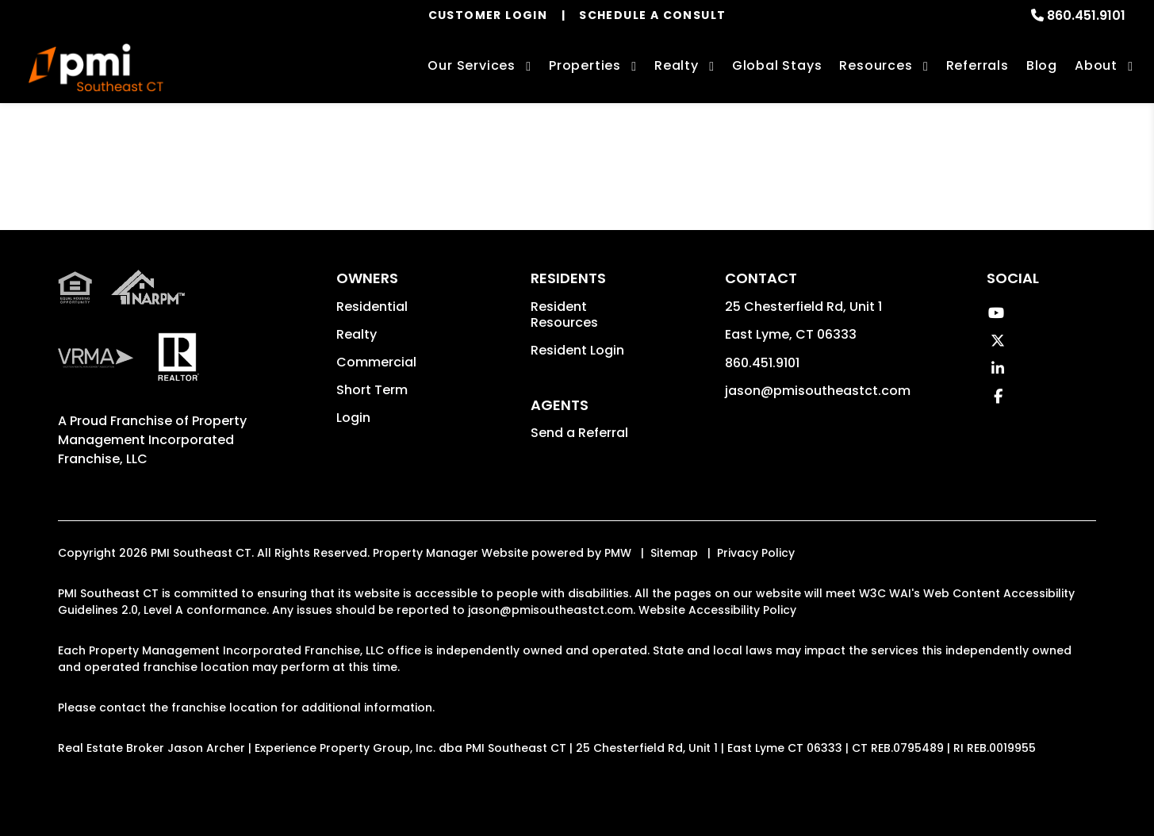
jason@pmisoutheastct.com (818, 391)
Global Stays (777, 65)
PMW (617, 553)
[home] (96, 67)
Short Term (372, 390)
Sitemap (674, 553)
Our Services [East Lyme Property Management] (471, 65)
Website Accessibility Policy (717, 610)
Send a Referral (579, 433)
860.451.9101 (1086, 15)
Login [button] (353, 417)
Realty (356, 334)
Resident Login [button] (577, 350)
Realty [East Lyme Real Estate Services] (676, 65)
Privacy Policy (756, 553)
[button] (996, 313)
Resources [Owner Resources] (875, 65)
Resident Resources (564, 314)
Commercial (376, 362)
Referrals (977, 65)
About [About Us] (1096, 65)
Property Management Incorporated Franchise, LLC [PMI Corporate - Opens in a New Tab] (152, 440)
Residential (372, 306)
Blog (1041, 65)
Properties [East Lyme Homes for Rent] (585, 65)
